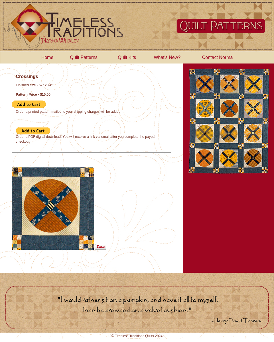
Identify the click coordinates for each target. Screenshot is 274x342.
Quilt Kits (127, 57)
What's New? (167, 57)
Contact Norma (217, 57)
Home (47, 57)
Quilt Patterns (84, 57)
